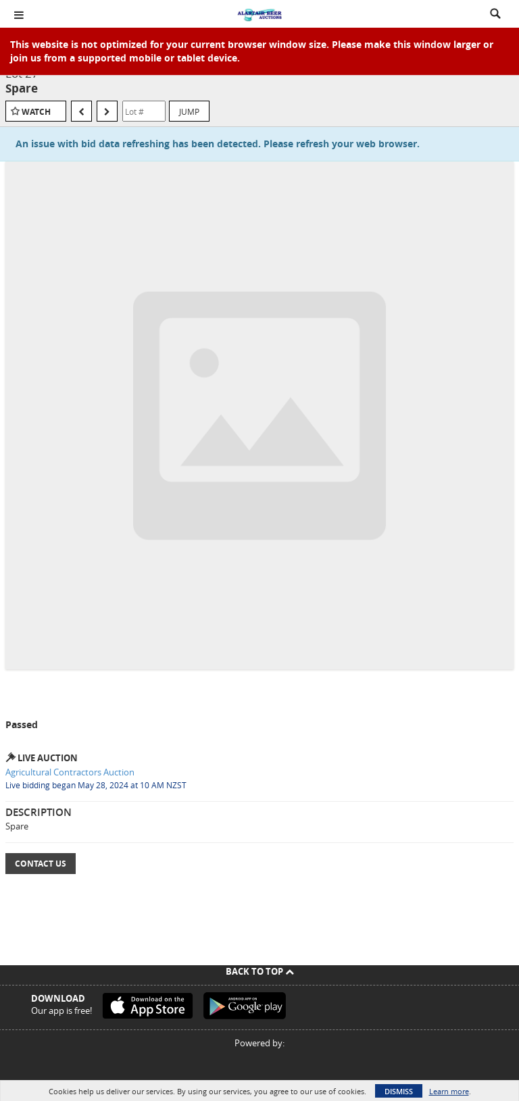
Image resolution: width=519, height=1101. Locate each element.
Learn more (449, 1091)
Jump (189, 111)
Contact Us (40, 863)
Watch (36, 112)
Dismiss (399, 1091)
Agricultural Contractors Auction (69, 772)
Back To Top (260, 971)
